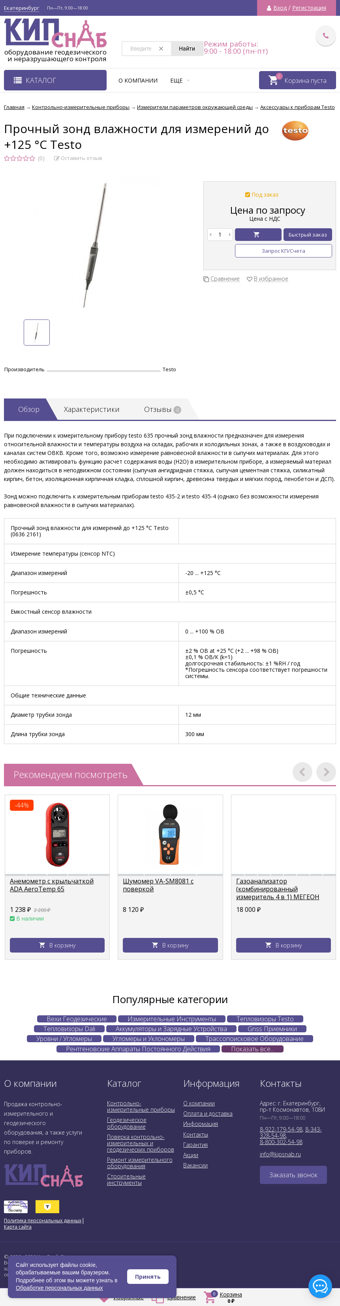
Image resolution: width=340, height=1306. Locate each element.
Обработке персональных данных (59, 1288)
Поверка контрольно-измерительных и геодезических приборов (140, 1143)
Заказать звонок (293, 1175)
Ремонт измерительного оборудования (140, 1163)
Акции (190, 1155)
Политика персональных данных (42, 1220)
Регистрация (309, 8)
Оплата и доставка (208, 1113)
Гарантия (195, 1144)
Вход (280, 8)
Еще (180, 80)
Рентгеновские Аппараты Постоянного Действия (138, 1048)
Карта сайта (18, 1226)
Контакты (195, 1134)
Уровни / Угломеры (64, 1038)
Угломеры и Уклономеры (149, 1038)
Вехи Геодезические (77, 1018)
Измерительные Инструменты (172, 1018)
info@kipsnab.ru (280, 1154)
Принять (148, 1276)
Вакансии (195, 1165)
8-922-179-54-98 (281, 1129)
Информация (200, 1123)
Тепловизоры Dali (69, 1028)
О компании (138, 80)
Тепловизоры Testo (265, 1018)
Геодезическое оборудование (127, 1123)
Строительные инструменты (126, 1179)
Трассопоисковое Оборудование (254, 1038)
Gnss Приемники (272, 1028)
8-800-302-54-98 (281, 1142)
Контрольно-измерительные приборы (141, 1106)
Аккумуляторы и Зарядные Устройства (171, 1028)
